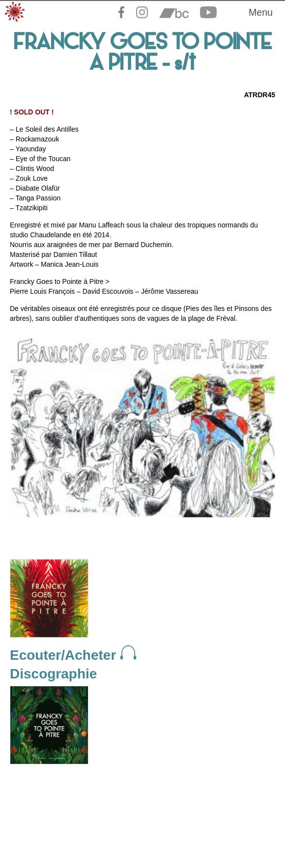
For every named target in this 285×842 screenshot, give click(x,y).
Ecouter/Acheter (73, 655)
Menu (261, 12)
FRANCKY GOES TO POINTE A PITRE (143, 54)
